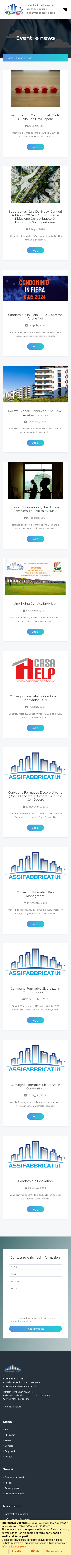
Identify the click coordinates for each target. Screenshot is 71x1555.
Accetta (16, 1551)
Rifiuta (35, 1551)
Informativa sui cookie (16, 1513)
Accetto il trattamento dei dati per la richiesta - (34, 1319)
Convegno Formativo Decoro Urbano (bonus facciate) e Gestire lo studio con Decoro (35, 796)
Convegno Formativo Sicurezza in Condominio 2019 (35, 990)
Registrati (10, 1451)
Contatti (9, 1445)
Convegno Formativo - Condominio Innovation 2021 (35, 698)
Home (8, 1429)
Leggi (35, 147)
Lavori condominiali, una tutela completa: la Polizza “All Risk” (35, 509)
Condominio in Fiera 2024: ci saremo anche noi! (35, 316)
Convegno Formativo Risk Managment (35, 894)
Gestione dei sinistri (15, 1477)
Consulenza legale (14, 1493)
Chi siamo (10, 1434)
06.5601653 (11, 1398)
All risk (8, 1482)
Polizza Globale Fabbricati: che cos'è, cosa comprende (35, 412)
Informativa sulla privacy (17, 1519)
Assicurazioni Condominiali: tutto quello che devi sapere (35, 117)
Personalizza (54, 1551)
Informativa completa (21, 1321)
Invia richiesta (35, 1328)
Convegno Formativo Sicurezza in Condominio (35, 1086)
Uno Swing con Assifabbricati (35, 603)
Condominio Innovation (35, 1181)
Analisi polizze (12, 1488)
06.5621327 (23, 1398)
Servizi (8, 1440)
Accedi (8, 1456)
